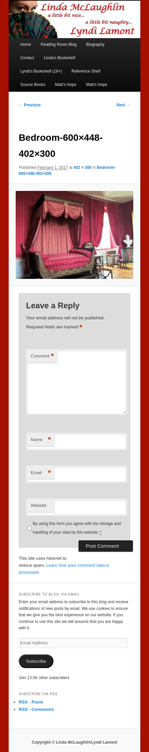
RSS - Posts (31, 702)
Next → (123, 105)
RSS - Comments (36, 709)
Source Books (32, 84)
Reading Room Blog (59, 44)
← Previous (30, 105)
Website (38, 505)
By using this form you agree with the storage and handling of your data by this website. (77, 528)
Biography (95, 44)
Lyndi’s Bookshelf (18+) (41, 71)
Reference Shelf (85, 71)
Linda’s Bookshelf (59, 58)
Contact (27, 58)
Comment (42, 356)
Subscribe (36, 661)
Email (41, 473)
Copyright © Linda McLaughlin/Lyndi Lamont (74, 742)
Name (41, 440)
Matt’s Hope (66, 84)
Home (25, 44)
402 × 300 (82, 167)
